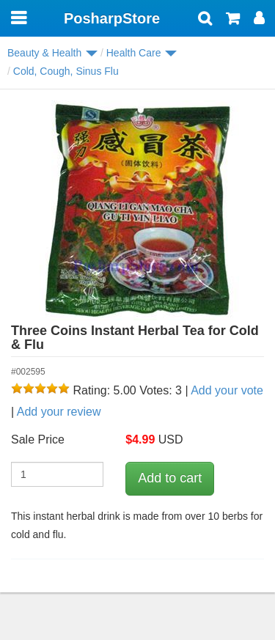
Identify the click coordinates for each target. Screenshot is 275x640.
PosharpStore (112, 18)
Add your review (59, 411)
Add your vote (227, 390)
